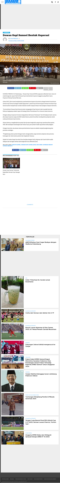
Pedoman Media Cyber (20, 479)
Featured (39, 144)
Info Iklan (30, 479)
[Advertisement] (30, 16)
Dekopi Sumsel (16, 144)
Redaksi (12, 479)
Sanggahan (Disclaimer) (50, 479)
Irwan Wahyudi (14, 38)
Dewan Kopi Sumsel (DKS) (28, 144)
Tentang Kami (5, 479)
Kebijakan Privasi (38, 479)
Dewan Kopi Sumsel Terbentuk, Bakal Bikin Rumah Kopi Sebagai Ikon (11, 172)
